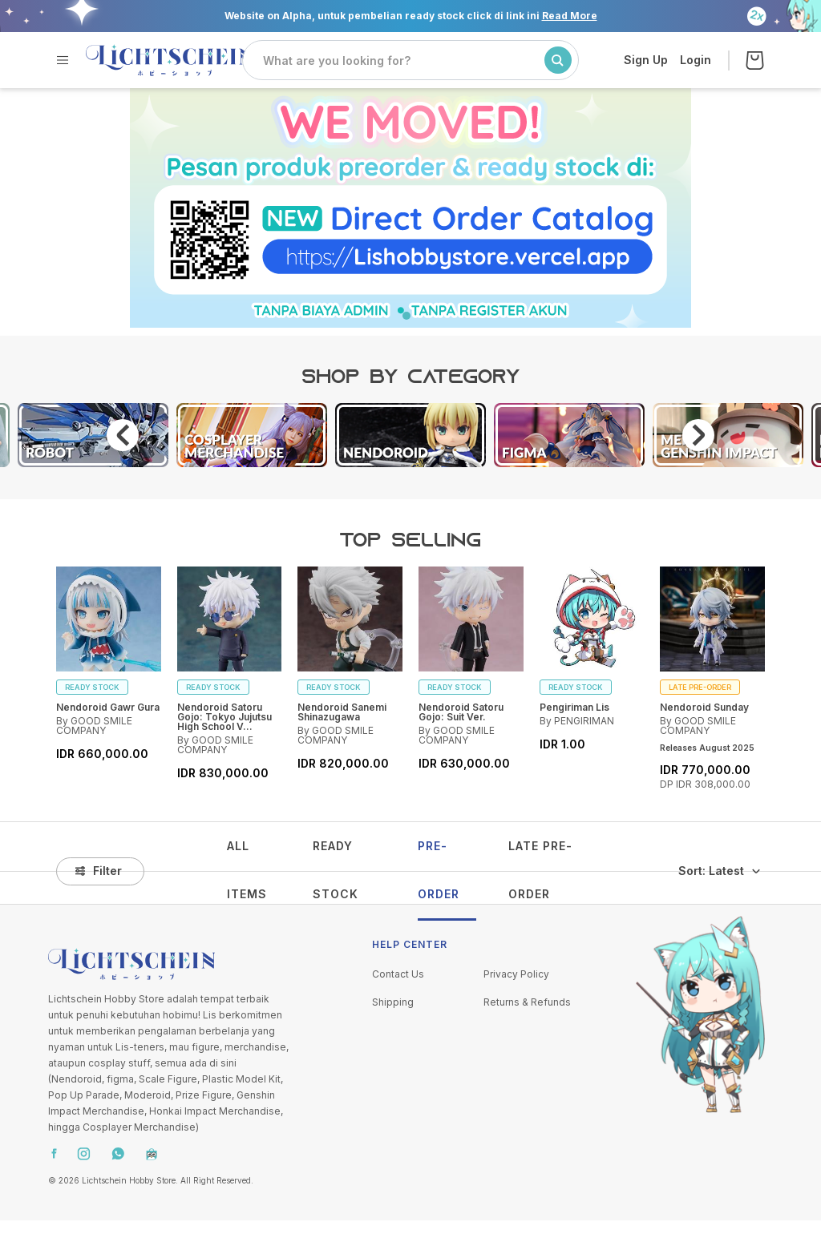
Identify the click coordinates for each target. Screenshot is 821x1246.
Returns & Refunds (527, 1002)
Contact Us (398, 974)
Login (695, 60)
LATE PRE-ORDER (540, 870)
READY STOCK (335, 870)
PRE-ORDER (438, 870)
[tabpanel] (410, 207)
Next (698, 435)
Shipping (393, 1002)
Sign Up (646, 60)
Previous (123, 435)
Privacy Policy (516, 974)
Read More (569, 16)
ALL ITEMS (247, 870)
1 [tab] (410, 320)
